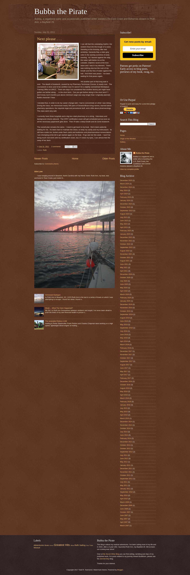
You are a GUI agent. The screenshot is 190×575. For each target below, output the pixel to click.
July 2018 (123, 331)
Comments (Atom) (51, 164)
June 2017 (124, 368)
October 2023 (125, 207)
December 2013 (126, 442)
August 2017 (125, 365)
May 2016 (124, 391)
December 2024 (126, 187)
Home (75, 158)
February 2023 (125, 231)
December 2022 (126, 237)
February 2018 (125, 348)
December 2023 (126, 204)
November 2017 (126, 355)
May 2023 (124, 224)
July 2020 (123, 281)
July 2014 (123, 432)
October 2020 (125, 277)
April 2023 (124, 227)
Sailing (82, 545)
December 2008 (126, 505)
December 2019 (126, 304)
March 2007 (124, 526)
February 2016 (125, 402)
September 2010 (126, 492)
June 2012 (124, 458)
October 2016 (125, 385)
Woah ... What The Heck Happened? (59, 308)
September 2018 (126, 328)
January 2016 (125, 405)
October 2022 (125, 244)
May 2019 (124, 325)
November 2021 (126, 254)
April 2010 (124, 499)
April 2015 (124, 415)
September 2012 (126, 452)
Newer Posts (41, 158)
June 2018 (124, 335)
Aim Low (38, 171)
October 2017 (125, 358)
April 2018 (124, 341)
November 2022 (126, 241)
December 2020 (126, 274)
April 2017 (124, 375)
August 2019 (125, 318)
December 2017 (126, 351)
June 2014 (124, 435)
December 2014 (126, 422)
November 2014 (126, 425)
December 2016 (126, 381)
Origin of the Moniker (128, 139)
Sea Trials (89, 545)
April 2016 (124, 395)
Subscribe (138, 55)
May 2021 (124, 267)
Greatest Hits (62, 544)
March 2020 (124, 294)
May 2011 (124, 485)
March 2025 (124, 184)
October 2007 (125, 512)
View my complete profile (129, 169)
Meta (72, 545)
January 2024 (125, 200)
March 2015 (124, 418)
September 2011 (126, 479)
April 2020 (124, 291)
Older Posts (108, 158)
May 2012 (124, 462)
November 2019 (126, 308)
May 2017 (124, 371)
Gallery (122, 142)
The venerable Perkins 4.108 (56, 321)
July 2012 (123, 455)
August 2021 (125, 261)
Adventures (39, 545)
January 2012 (125, 465)
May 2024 (124, 190)
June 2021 (124, 264)
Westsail (37, 548)
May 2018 (124, 338)
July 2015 (123, 408)
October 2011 (125, 475)
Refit (44, 150)
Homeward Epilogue (52, 295)
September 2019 (126, 314)
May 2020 (124, 288)
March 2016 (124, 398)
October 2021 (125, 257)
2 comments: (56, 147)
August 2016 (125, 388)
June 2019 (124, 321)
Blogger (120, 570)
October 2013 (125, 445)
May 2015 (124, 412)
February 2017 (125, 378)
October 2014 (125, 428)
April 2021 (124, 271)
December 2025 (126, 180)
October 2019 (125, 311)
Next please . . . (49, 39)
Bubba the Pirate (60, 11)
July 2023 (123, 217)
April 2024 (124, 194)
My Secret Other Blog (111, 554)
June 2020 (124, 284)
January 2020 (125, 301)
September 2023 (126, 211)
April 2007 (124, 522)
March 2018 (124, 345)
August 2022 (125, 251)
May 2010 (124, 495)
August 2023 (125, 214)
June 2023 (124, 221)
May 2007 (124, 519)
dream (51, 545)
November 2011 (126, 472)
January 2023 (125, 234)
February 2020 (125, 298)
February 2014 (125, 438)
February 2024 (125, 197)
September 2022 (126, 247)
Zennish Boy (104, 559)
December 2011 (126, 468)
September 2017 (126, 361)
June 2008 (124, 509)
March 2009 (124, 502)
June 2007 (124, 515)
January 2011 (125, 489)
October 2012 (125, 448)
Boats (47, 545)
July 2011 (123, 482)
